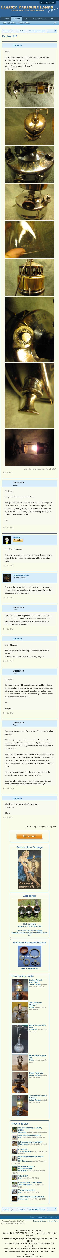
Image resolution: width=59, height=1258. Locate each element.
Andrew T (33, 1029)
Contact (15, 933)
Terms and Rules (39, 1221)
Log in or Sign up (47, 2)
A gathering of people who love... (31, 1197)
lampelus (17, 45)
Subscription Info (39, 19)
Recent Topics (20, 1123)
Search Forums (9, 23)
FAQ (26, 19)
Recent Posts (24, 23)
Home (6, 19)
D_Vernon (22, 1171)
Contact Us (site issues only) (41, 1217)
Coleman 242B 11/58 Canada (30, 1183)
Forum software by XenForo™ (13, 1221)
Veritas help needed (26, 1190)
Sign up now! (29, 836)
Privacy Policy (53, 1221)
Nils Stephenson (21, 575)
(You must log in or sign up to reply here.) (41, 827)
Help (55, 1217)
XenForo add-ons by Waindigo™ (13, 1223)
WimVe (16, 537)
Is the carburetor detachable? (30, 1142)
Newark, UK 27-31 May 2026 (29, 926)
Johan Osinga (35, 985)
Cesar (31, 1060)
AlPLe (31, 1007)
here (40, 930)
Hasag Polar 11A (36, 1073)
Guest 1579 (18, 482)
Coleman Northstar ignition (29, 1135)
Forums (17, 19)
